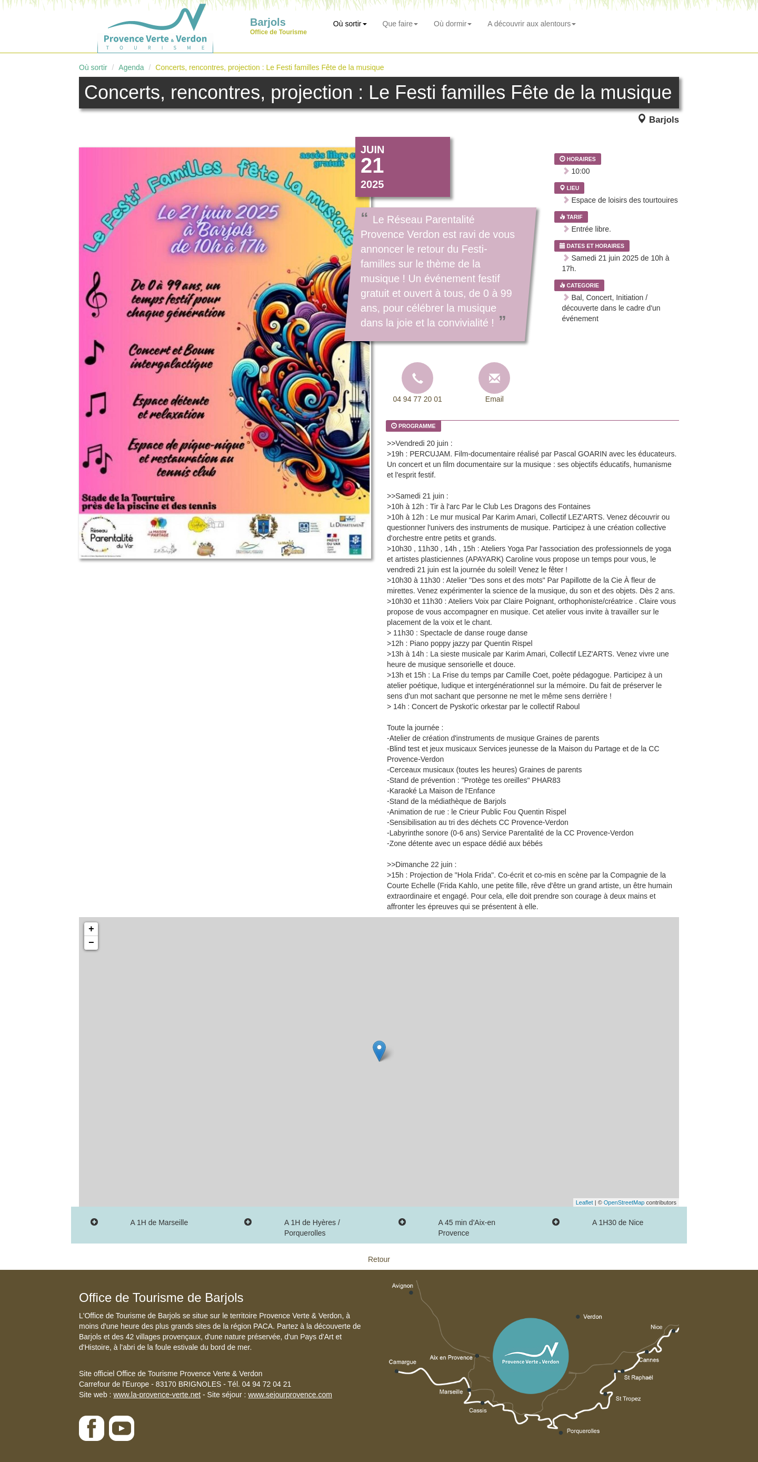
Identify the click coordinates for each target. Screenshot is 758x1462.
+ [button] (91, 929)
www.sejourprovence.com (290, 1394)
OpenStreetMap (624, 1202)
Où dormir (453, 23)
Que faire (400, 23)
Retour (379, 1259)
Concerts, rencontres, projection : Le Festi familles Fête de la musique (269, 67)
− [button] (91, 943)
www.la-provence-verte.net (157, 1394)
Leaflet (584, 1202)
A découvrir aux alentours (531, 23)
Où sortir (350, 23)
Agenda (131, 67)
